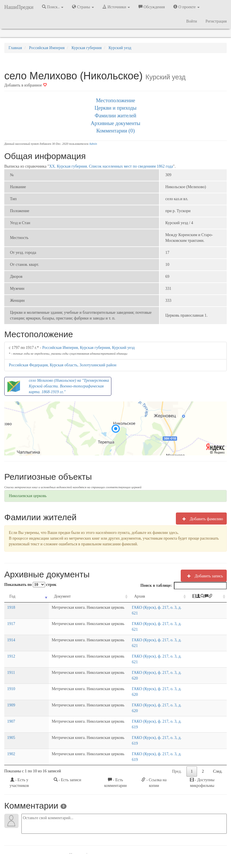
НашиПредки (18, 7)
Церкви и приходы (115, 108)
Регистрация (216, 21)
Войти (191, 21)
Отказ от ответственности (124, 834)
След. (217, 714)
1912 (11, 639)
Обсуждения (151, 7)
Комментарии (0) (115, 131)
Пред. (177, 714)
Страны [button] (83, 7)
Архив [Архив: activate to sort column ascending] (127, 596)
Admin (93, 143)
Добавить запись (203, 576)
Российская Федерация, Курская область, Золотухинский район (62, 365)
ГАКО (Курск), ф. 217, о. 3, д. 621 (148, 607)
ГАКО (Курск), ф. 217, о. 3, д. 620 (148, 650)
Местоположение (115, 100)
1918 (11, 607)
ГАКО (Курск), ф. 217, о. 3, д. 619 (148, 681)
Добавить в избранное (25, 85)
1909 (11, 671)
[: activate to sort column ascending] (209, 596)
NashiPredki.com (38, 834)
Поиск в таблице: (183, 585)
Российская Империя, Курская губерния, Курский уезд (88, 347)
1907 (11, 681)
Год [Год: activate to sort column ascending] (12, 596)
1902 (11, 702)
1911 (11, 650)
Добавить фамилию (201, 519)
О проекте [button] (186, 7)
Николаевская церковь (28, 496)
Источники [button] (116, 7)
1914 (11, 628)
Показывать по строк (30, 584)
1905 (11, 692)
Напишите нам (66, 834)
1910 (11, 660)
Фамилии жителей (115, 115)
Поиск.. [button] (53, 7)
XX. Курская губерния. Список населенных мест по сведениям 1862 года (111, 166)
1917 (11, 618)
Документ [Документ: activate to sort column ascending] (37, 596)
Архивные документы (115, 123)
